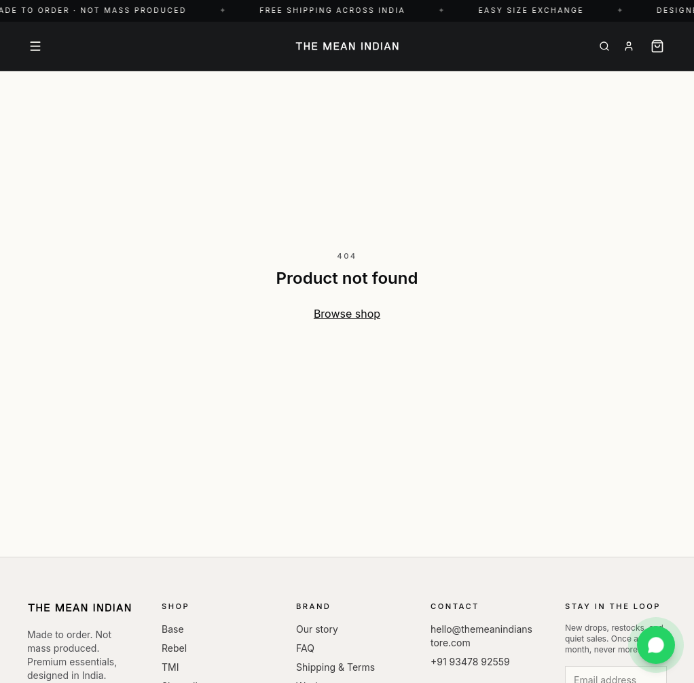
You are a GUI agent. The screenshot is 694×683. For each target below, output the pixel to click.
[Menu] (35, 46)
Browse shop (347, 313)
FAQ (305, 648)
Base (173, 629)
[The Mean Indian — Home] (347, 46)
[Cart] (657, 46)
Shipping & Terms (335, 667)
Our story (317, 629)
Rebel (174, 648)
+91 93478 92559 (470, 661)
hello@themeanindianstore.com (481, 635)
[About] (628, 46)
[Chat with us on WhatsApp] (656, 645)
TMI (170, 667)
